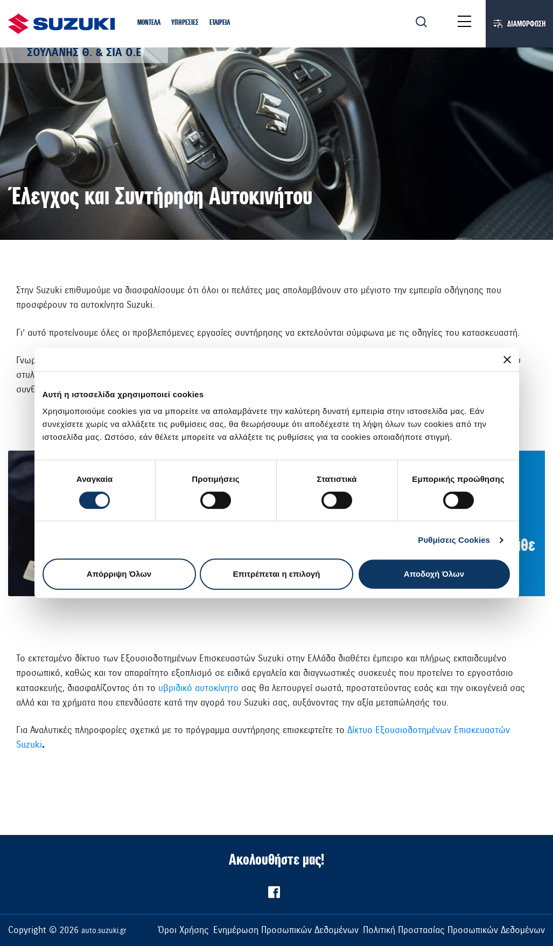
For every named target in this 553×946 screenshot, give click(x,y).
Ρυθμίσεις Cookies (454, 539)
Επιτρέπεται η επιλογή (276, 573)
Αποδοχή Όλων (434, 573)
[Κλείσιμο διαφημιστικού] (507, 359)
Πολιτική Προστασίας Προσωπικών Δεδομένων (454, 930)
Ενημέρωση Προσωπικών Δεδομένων (286, 930)
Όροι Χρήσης (183, 930)
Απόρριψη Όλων (119, 573)
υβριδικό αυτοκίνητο (198, 688)
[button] (148, 23)
